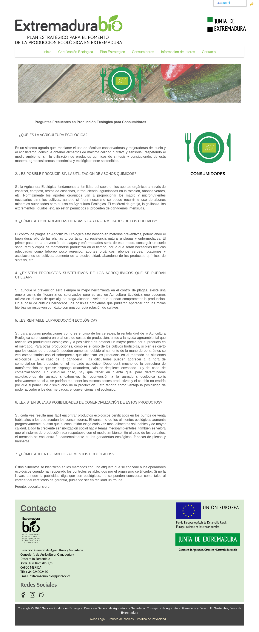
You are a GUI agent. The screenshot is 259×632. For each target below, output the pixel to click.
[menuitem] (47, 51)
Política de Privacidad (151, 619)
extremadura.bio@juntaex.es (50, 576)
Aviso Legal (97, 619)
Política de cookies (121, 619)
